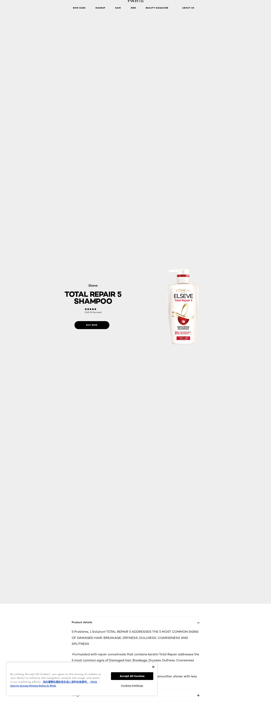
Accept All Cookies (132, 676)
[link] (93, 311)
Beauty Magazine (157, 8)
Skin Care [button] (79, 8)
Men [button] (133, 8)
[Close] (153, 667)
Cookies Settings (132, 685)
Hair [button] (118, 8)
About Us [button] (188, 8)
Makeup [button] (100, 8)
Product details (82, 622)
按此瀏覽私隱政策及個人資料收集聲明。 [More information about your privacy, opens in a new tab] (66, 681)
